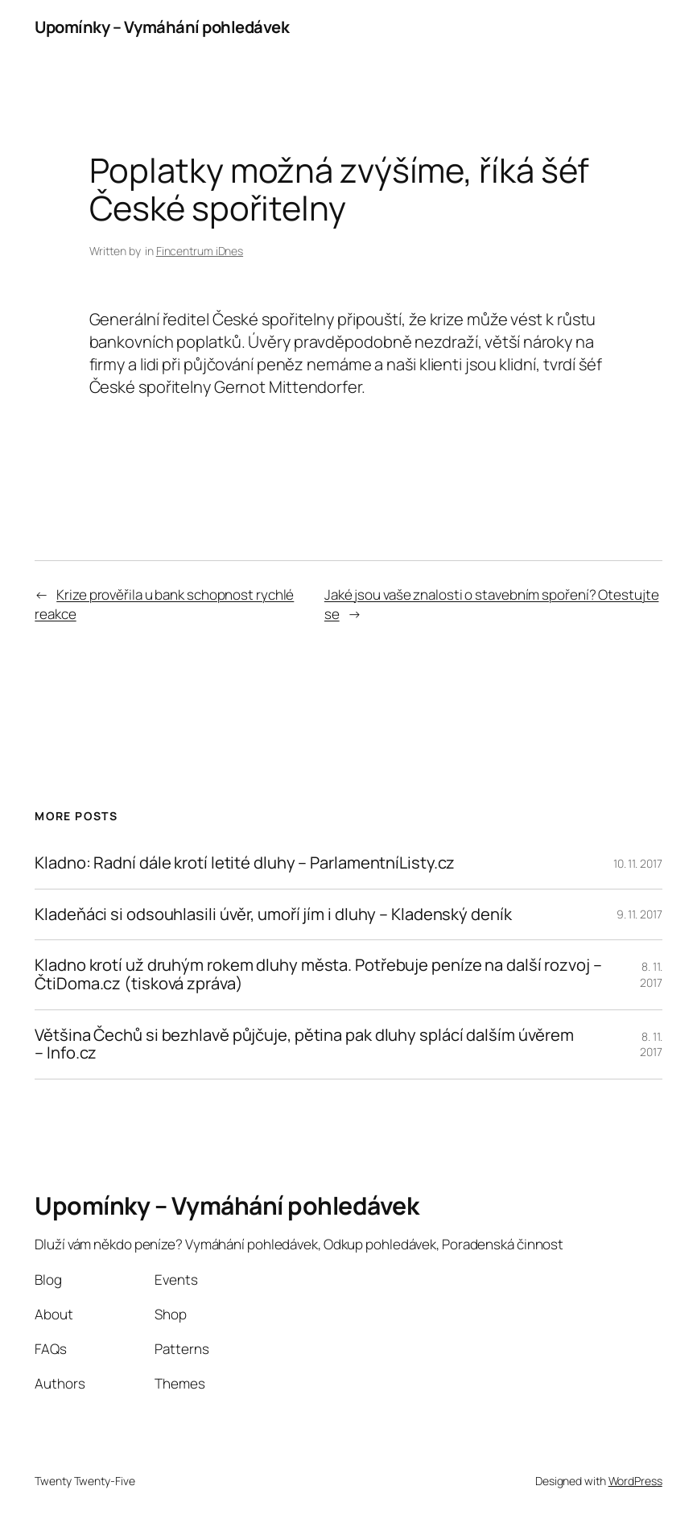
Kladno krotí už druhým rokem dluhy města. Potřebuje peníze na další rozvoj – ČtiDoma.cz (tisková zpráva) (318, 974)
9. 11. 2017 (639, 914)
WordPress (635, 1480)
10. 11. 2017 (637, 863)
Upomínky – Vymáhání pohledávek (162, 27)
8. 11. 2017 (651, 974)
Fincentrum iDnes (199, 250)
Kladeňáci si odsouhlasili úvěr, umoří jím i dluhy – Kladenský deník (273, 915)
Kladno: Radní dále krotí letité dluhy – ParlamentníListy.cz (245, 863)
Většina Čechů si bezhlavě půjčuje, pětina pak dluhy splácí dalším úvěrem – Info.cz (304, 1044)
